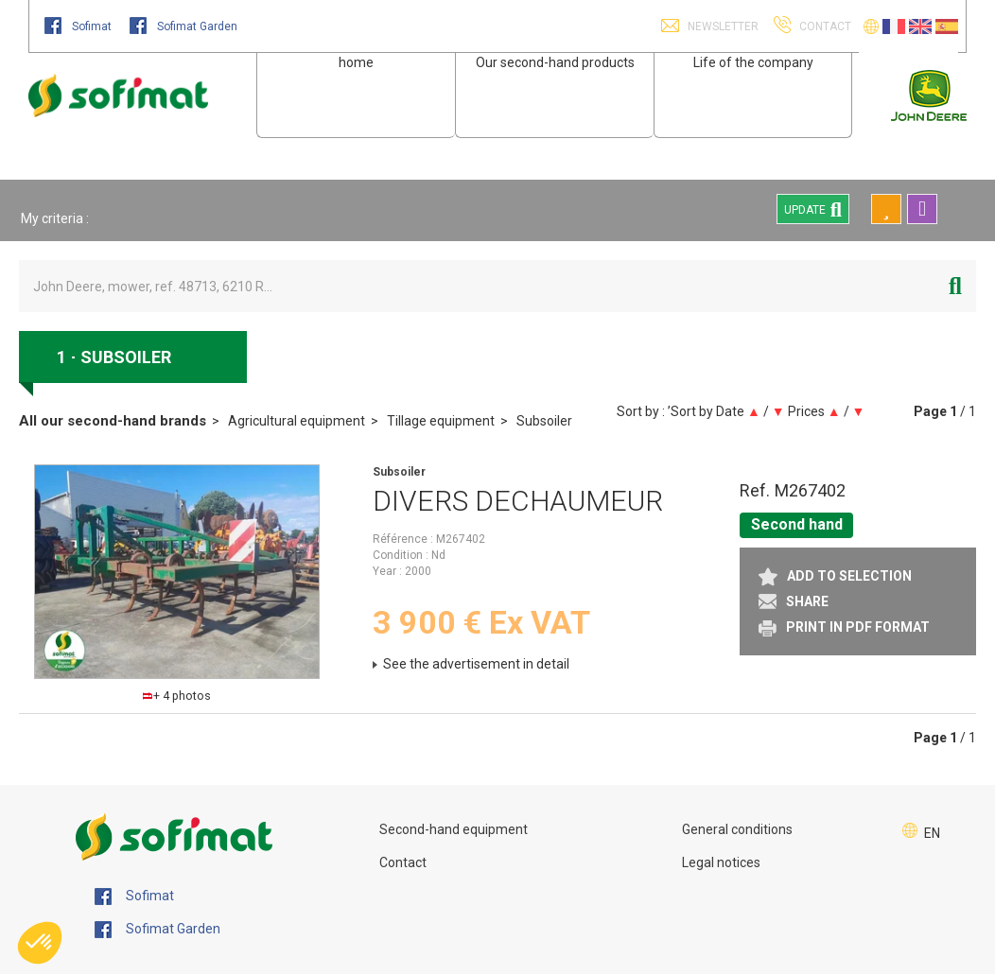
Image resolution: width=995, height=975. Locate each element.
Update (813, 209)
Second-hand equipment (453, 829)
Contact (403, 862)
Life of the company (753, 62)
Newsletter (722, 26)
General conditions (737, 829)
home (356, 62)
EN (932, 833)
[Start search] (955, 286)
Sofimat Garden (183, 26)
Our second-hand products (555, 62)
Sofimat (79, 26)
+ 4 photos (177, 695)
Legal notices (721, 862)
